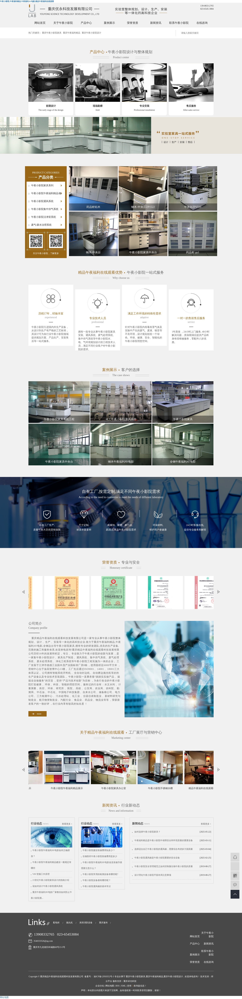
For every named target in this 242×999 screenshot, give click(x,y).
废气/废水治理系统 (41, 224)
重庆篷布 (103, 922)
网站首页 (40, 22)
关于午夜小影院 (63, 22)
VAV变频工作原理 (41, 874)
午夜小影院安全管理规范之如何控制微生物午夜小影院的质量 (163, 866)
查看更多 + (67, 824)
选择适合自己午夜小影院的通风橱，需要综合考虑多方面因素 (163, 849)
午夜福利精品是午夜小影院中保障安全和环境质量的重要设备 (163, 840)
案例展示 (109, 22)
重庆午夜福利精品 (71, 33)
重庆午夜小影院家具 (51, 33)
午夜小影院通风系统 (42, 201)
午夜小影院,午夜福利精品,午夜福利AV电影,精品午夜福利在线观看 (27, 1)
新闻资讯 (155, 22)
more (39, 714)
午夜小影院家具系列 (42, 185)
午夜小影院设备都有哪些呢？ (97, 880)
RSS (117, 986)
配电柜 (56, 922)
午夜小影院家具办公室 (115, 788)
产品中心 (86, 22)
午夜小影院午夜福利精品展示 (69, 788)
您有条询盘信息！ (137, 986)
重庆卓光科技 (129, 981)
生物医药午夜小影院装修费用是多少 (100, 856)
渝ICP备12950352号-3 (104, 976)
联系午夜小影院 (179, 22)
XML (123, 986)
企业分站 (99, 986)
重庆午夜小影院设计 (91, 33)
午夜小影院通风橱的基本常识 (97, 886)
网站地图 (110, 986)
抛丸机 (69, 922)
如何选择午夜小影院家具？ (147, 832)
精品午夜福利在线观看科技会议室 (208, 788)
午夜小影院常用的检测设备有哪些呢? (100, 874)
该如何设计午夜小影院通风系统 (47, 886)
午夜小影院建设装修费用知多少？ (99, 850)
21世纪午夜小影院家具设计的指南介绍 (50, 880)
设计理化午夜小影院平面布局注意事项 (152, 875)
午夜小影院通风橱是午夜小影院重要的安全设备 (157, 858)
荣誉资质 (132, 22)
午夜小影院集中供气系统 (44, 209)
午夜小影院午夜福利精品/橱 (46, 193)
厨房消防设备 (86, 922)
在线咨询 (202, 22)
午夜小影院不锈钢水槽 (162, 788)
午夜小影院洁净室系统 (43, 217)
